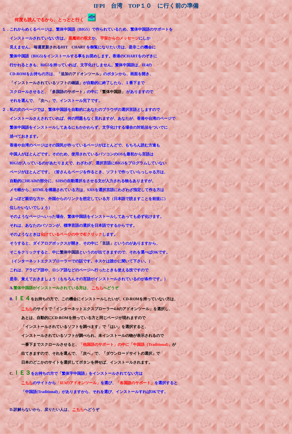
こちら (97, 288)
